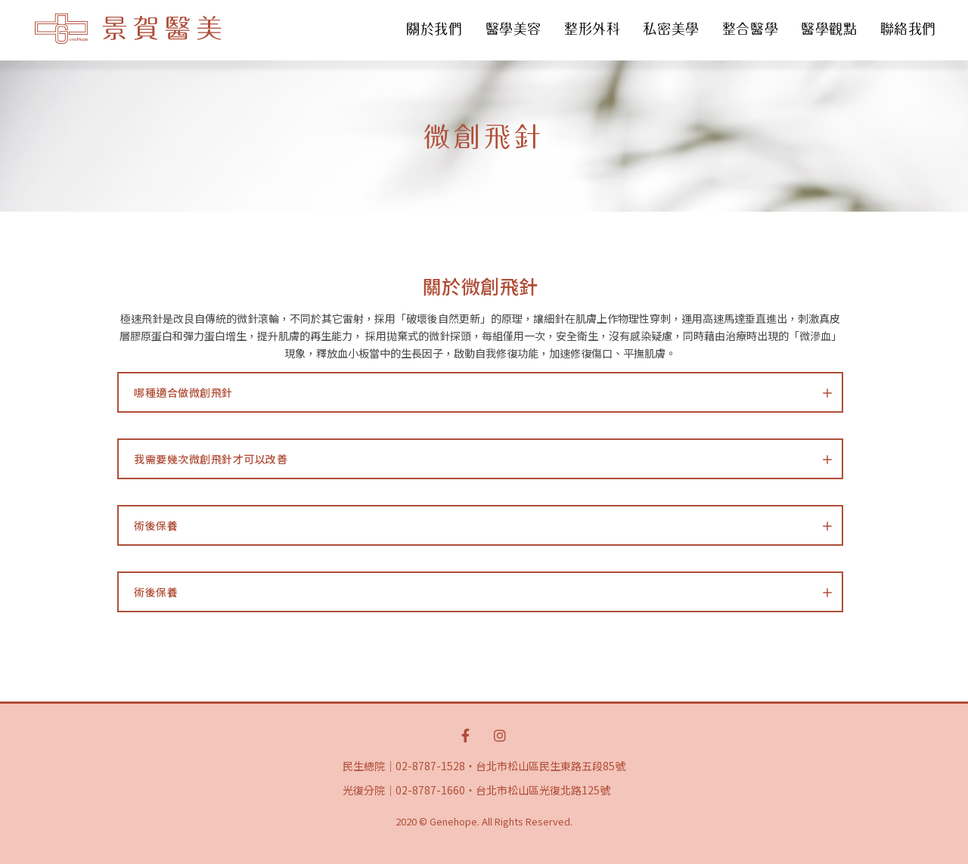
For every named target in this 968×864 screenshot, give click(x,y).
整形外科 (592, 29)
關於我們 (434, 29)
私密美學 (671, 29)
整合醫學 (750, 29)
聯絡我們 (908, 29)
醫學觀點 (829, 29)
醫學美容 (513, 29)
